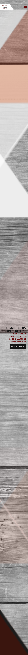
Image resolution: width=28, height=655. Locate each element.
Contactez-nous (17, 347)
